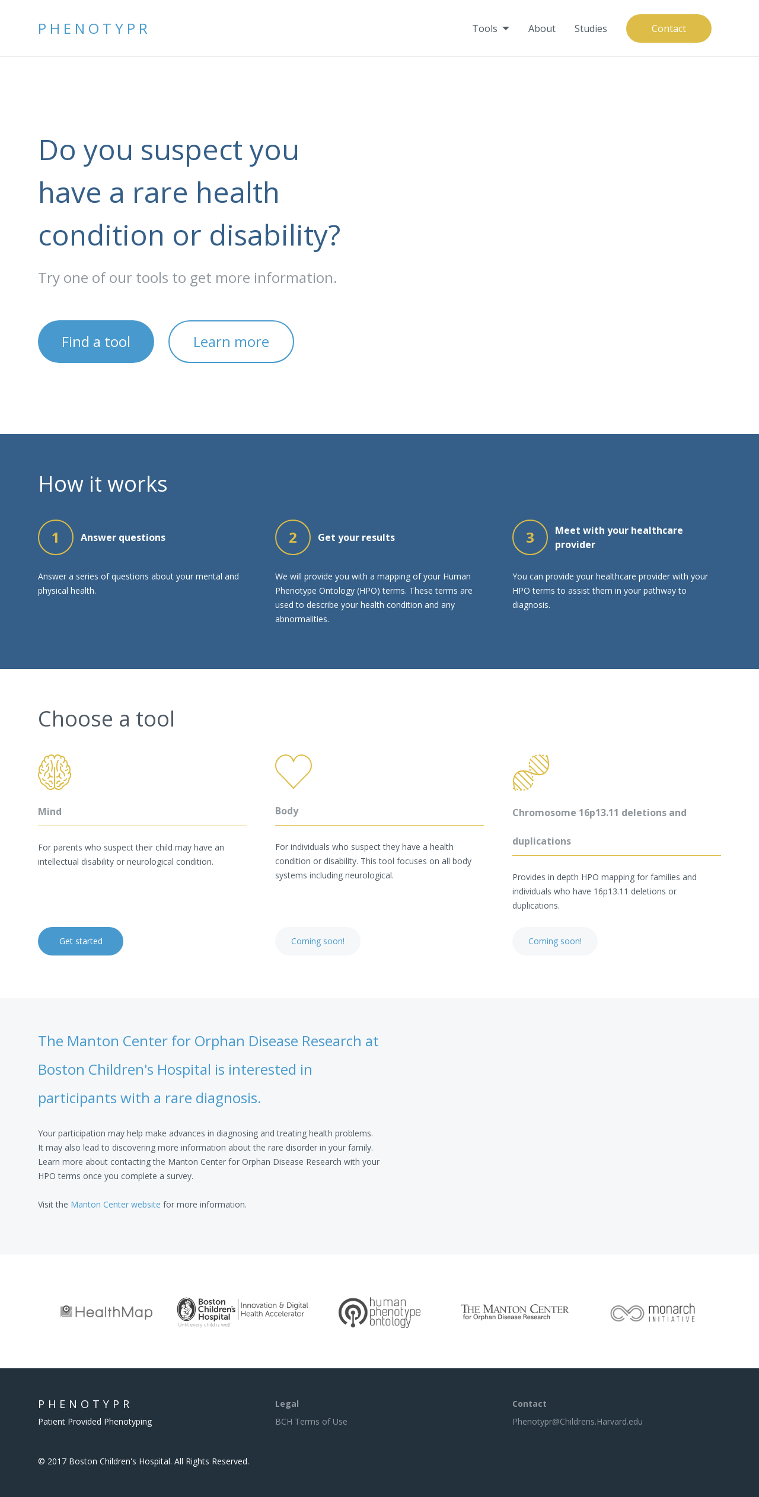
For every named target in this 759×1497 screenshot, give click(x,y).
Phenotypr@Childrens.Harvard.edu (577, 1421)
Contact (669, 28)
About (542, 28)
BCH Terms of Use (311, 1421)
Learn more (231, 341)
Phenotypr (94, 28)
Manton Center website (116, 1204)
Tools (485, 28)
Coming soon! (318, 941)
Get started (81, 941)
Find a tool (96, 341)
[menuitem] (491, 28)
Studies (591, 28)
